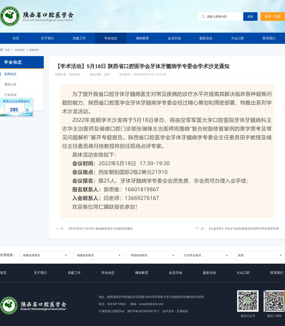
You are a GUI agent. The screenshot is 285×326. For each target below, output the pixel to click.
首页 (16, 38)
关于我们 (47, 38)
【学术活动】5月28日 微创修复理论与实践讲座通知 (99, 228)
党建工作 (79, 38)
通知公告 (10, 84)
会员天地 (174, 38)
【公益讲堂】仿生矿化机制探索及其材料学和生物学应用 (243, 228)
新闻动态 (34, 50)
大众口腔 (237, 38)
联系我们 (269, 38)
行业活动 (10, 94)
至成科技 (182, 311)
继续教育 (142, 38)
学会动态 (110, 38)
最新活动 (205, 38)
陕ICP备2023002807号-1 (143, 311)
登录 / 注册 (273, 16)
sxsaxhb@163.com (151, 304)
